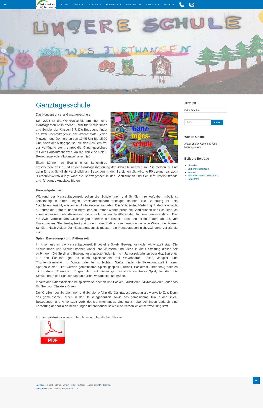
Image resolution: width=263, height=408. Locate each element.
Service (152, 4)
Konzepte (113, 4)
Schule (94, 4)
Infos (78, 4)
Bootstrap (40, 385)
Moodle (169, 4)
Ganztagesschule (63, 105)
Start (64, 4)
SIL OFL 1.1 (72, 389)
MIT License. (105, 385)
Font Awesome (42, 389)
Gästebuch (133, 4)
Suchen (184, 119)
